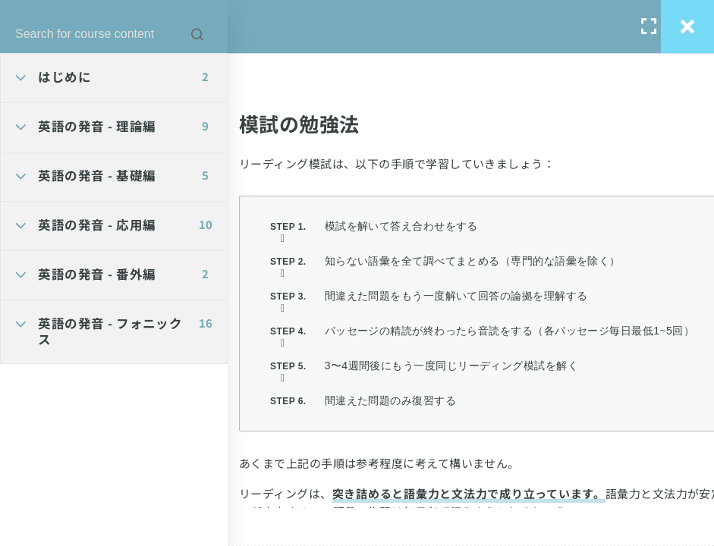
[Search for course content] (197, 34)
